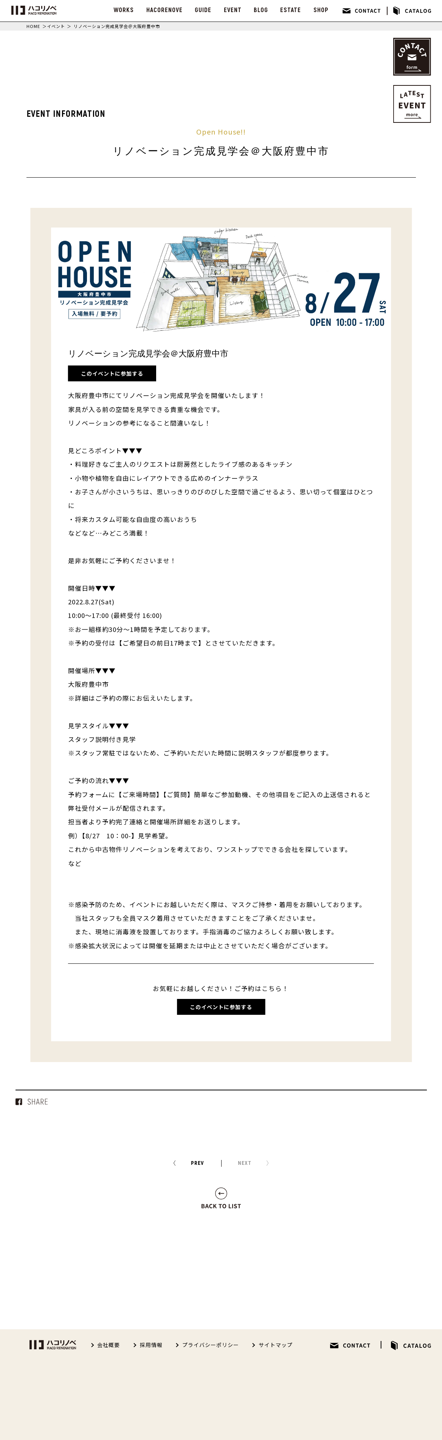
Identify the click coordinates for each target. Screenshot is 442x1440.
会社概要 (108, 1345)
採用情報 (151, 1345)
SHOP (321, 10)
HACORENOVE (164, 10)
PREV (197, 1163)
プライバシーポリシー (210, 1345)
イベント (56, 26)
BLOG (261, 10)
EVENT (233, 10)
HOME (33, 26)
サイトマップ (276, 1345)
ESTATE (290, 10)
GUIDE (203, 10)
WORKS (123, 10)
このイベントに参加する (112, 373)
